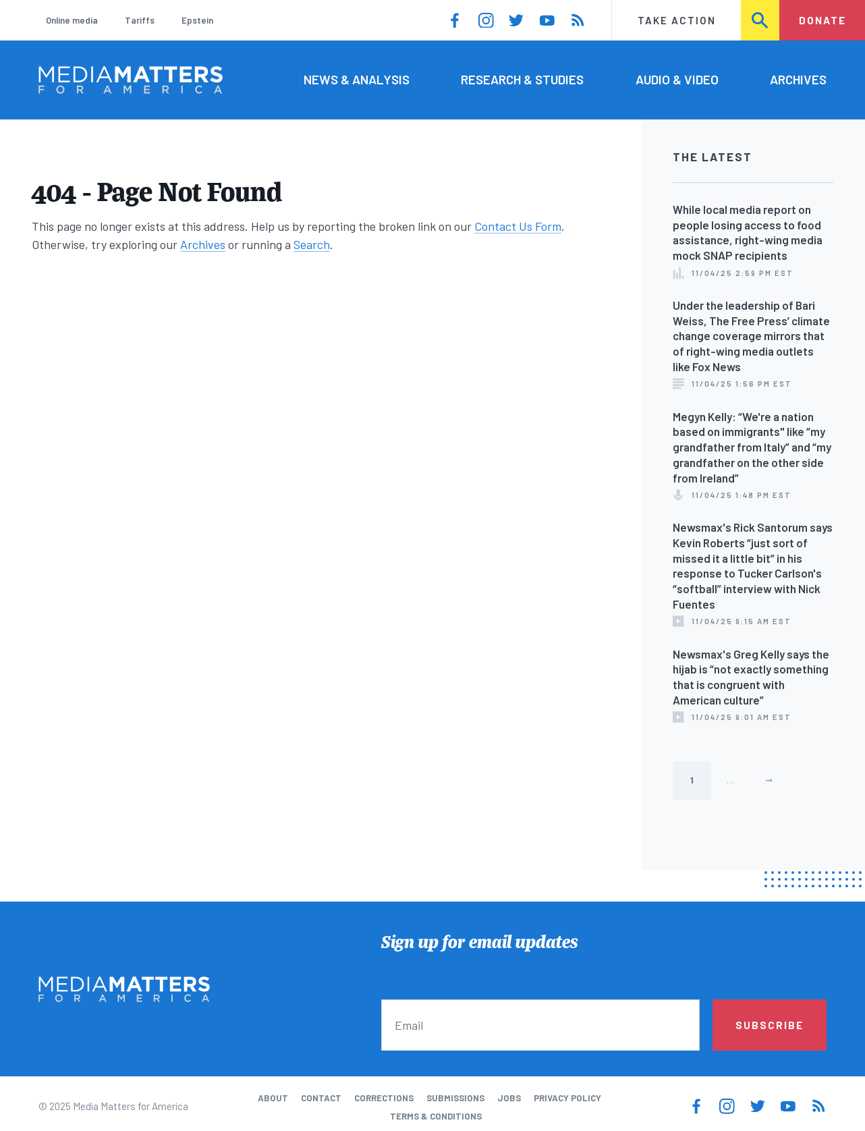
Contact (321, 1098)
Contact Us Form (517, 226)
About (273, 1098)
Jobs (509, 1098)
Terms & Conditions (436, 1116)
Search (760, 20)
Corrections (384, 1098)
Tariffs (140, 20)
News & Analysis (357, 79)
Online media (72, 20)
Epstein (197, 20)
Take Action (677, 20)
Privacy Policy (567, 1098)
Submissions (455, 1098)
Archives (798, 79)
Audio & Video (677, 79)
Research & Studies (522, 79)
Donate (822, 20)
